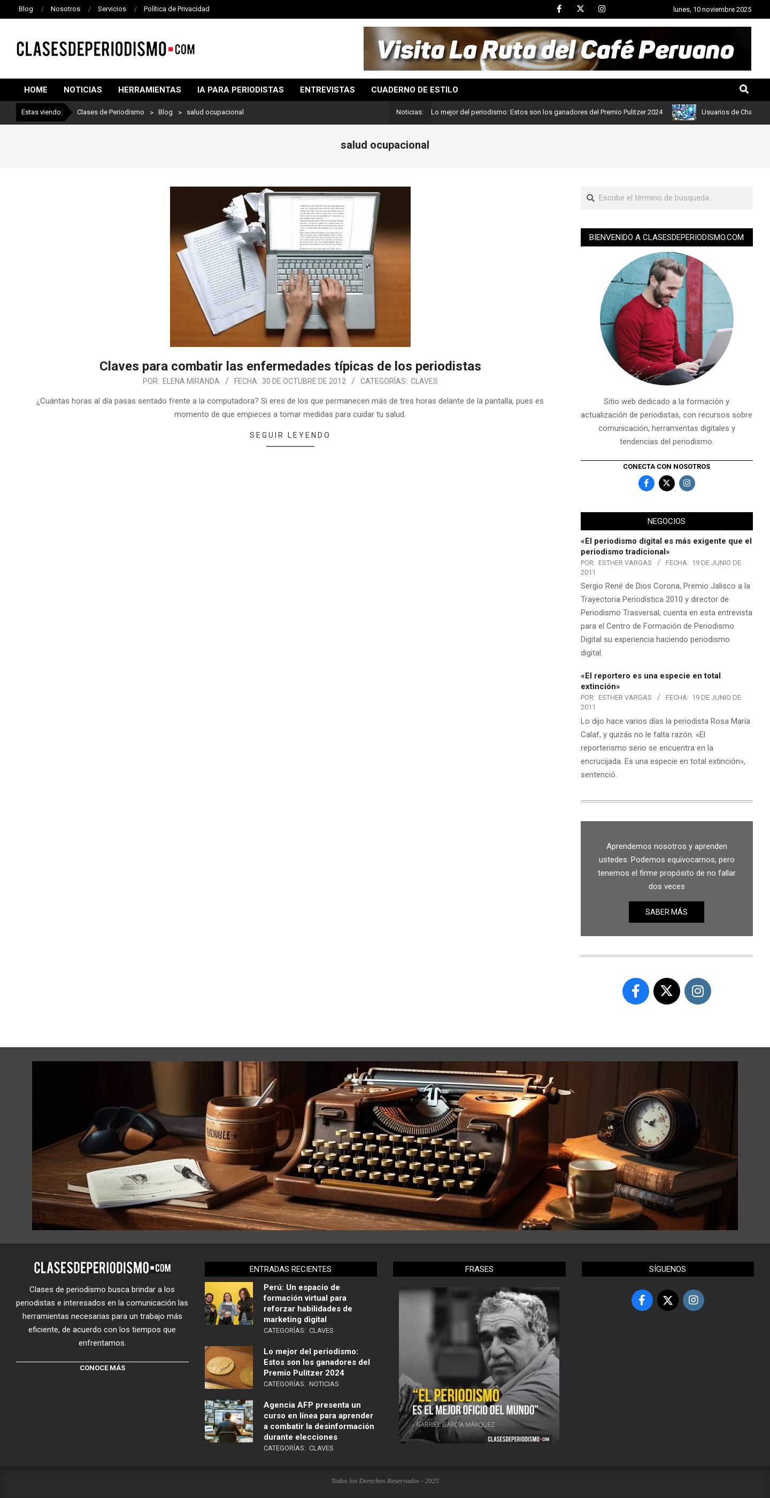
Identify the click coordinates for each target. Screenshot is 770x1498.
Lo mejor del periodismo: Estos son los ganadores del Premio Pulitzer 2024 (552, 112)
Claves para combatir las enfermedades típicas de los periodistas (290, 366)
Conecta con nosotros (666, 466)
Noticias (324, 1384)
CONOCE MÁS (102, 1368)
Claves (424, 381)
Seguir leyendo (290, 435)
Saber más (666, 912)
